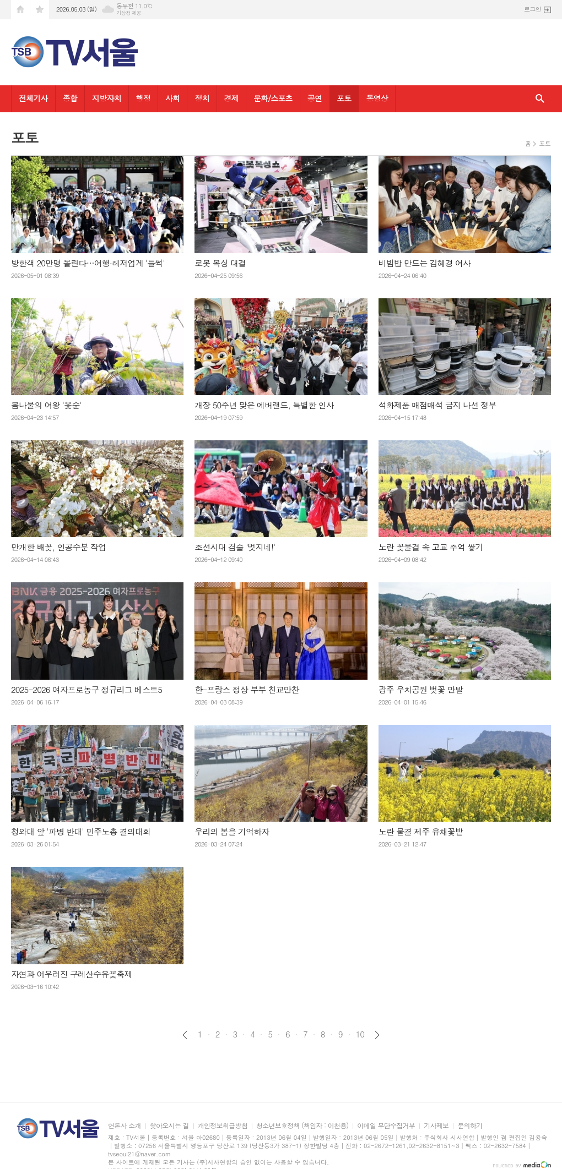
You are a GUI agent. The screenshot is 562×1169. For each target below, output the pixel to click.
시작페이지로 (20, 9)
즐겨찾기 (39, 9)
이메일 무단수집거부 (386, 1126)
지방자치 (106, 97)
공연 (314, 97)
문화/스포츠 (273, 97)
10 (360, 1034)
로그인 (532, 9)
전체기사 (33, 97)
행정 (143, 97)
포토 (344, 97)
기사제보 (436, 1126)
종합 (70, 97)
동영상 (376, 97)
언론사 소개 (124, 1126)
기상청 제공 (128, 13)
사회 (172, 97)
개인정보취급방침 (222, 1126)
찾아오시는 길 (169, 1126)
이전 (185, 1035)
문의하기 (469, 1126)
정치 (201, 97)
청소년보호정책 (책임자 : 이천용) (302, 1126)
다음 (377, 1035)
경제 (231, 97)
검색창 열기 (540, 98)
